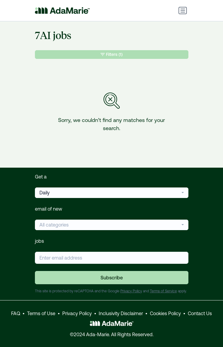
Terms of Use (41, 313)
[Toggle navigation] (182, 10)
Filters (111, 54)
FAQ (15, 313)
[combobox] (111, 192)
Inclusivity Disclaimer (121, 313)
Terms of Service (163, 291)
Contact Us (200, 313)
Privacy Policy (131, 291)
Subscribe (112, 277)
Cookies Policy (165, 313)
